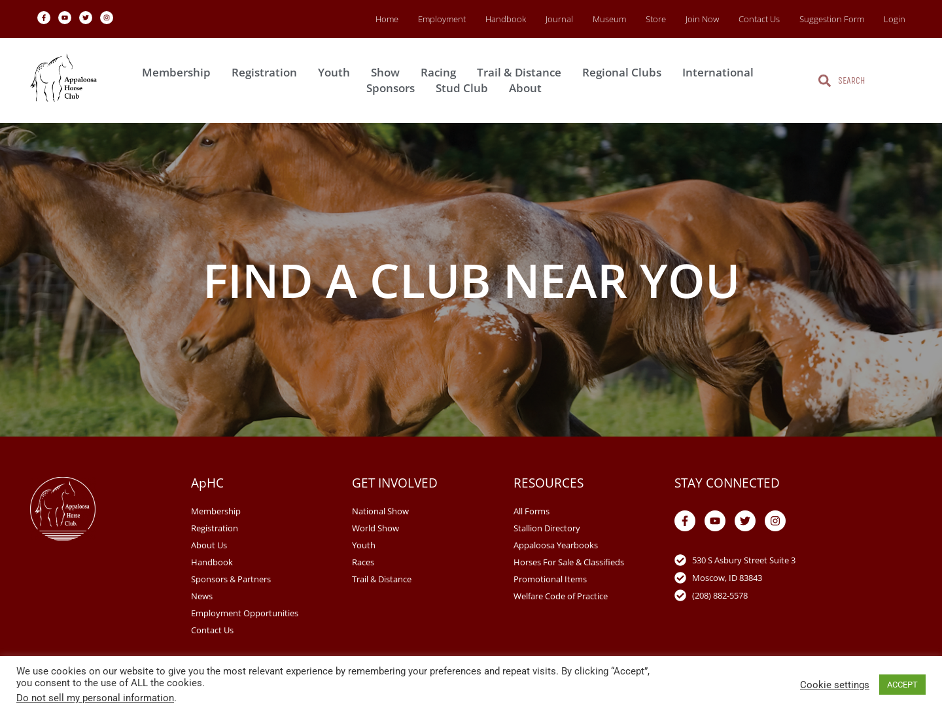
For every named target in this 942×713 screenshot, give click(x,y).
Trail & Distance (522, 72)
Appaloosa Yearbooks (556, 545)
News (202, 596)
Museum (609, 19)
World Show (375, 528)
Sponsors (393, 87)
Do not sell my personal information (95, 698)
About (528, 87)
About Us (209, 545)
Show (388, 72)
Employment (442, 19)
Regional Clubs (625, 72)
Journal (559, 19)
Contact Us (759, 19)
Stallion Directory (547, 528)
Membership (179, 72)
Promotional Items (550, 579)
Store (656, 19)
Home (386, 19)
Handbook (505, 19)
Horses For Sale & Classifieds (569, 562)
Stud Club (465, 87)
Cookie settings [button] (834, 685)
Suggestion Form (831, 19)
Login (894, 19)
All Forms (532, 511)
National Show (380, 511)
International (721, 72)
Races (363, 562)
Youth (337, 72)
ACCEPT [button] (902, 684)
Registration (268, 72)
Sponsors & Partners (231, 579)
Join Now (702, 19)
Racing (441, 72)
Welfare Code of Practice (561, 596)
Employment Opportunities (244, 613)
